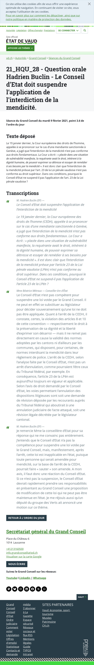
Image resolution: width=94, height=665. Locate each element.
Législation (21, 30)
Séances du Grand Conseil (64, 58)
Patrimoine (49, 621)
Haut (82, 597)
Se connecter (68, 30)
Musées (47, 618)
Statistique (12, 646)
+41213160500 (15, 549)
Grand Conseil (37, 58)
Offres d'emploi (35, 30)
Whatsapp (39, 578)
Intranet (28, 654)
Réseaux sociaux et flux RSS (29, 631)
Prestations (49, 30)
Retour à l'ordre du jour (26, 518)
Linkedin (25, 578)
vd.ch (9, 58)
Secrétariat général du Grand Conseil (46, 531)
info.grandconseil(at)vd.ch (22, 553)
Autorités (10, 30)
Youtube (11, 578)
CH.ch (45, 625)
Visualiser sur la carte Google (23, 556)
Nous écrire (16, 564)
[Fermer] (89, 4)
